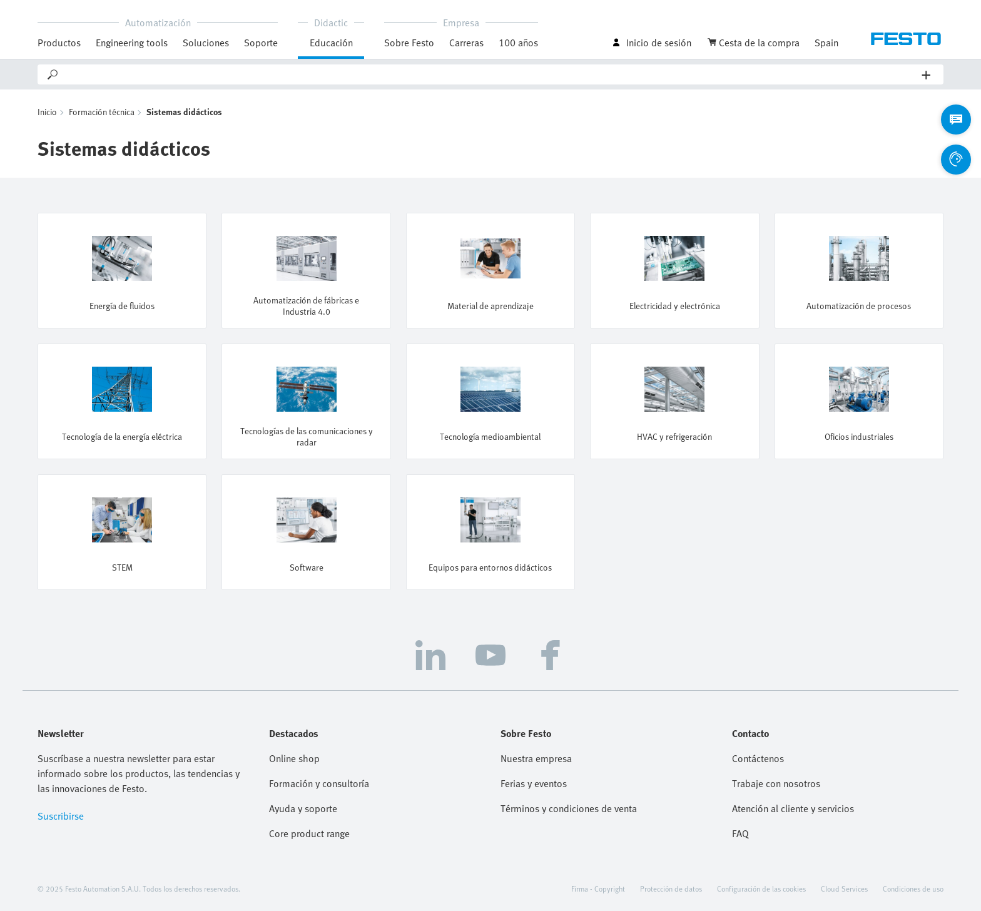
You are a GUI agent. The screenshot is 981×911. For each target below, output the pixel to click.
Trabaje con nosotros (776, 783)
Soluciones (206, 42)
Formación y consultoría (319, 783)
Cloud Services (844, 888)
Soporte (261, 42)
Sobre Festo (409, 42)
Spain (826, 42)
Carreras (466, 42)
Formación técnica (102, 111)
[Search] (491, 74)
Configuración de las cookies (761, 888)
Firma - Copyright (598, 888)
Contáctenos (758, 758)
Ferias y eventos (534, 783)
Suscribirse (61, 815)
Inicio (47, 111)
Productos (59, 42)
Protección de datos (671, 888)
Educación (331, 42)
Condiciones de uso (913, 888)
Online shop (294, 758)
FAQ (740, 833)
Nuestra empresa (536, 758)
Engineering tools (132, 42)
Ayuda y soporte (303, 808)
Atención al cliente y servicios (793, 808)
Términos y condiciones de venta (569, 808)
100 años (518, 42)
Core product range (309, 833)
